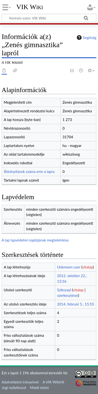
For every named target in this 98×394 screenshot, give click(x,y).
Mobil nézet (39, 387)
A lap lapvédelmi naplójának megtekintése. (35, 240)
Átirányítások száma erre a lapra (29, 171)
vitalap (87, 267)
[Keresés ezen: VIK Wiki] (49, 18)
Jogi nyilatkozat (14, 387)
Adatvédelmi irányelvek (20, 382)
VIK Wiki (29, 7)
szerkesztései (67, 295)
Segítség (86, 37)
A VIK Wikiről (53, 382)
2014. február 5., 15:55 (75, 304)
